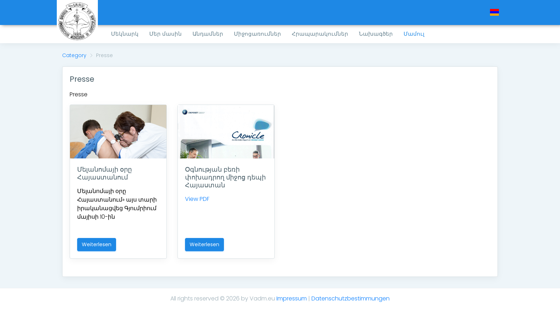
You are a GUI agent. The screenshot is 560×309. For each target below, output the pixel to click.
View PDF (197, 199)
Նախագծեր (376, 33)
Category (74, 55)
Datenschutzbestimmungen (350, 298)
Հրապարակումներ (320, 33)
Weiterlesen (96, 244)
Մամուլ (414, 33)
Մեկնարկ (125, 33)
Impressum (291, 298)
